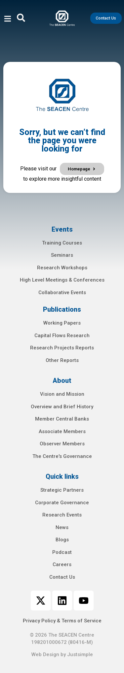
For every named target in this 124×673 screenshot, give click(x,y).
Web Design (45, 654)
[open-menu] (7, 20)
